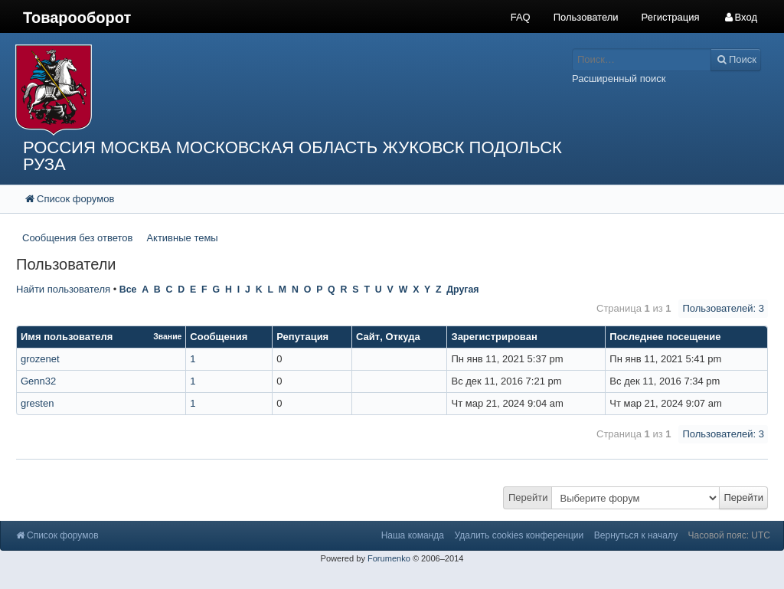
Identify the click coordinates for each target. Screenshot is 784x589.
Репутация (302, 336)
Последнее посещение (664, 336)
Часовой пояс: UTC (729, 535)
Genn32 (38, 381)
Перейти (528, 497)
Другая (462, 289)
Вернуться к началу (636, 535)
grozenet (40, 359)
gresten (37, 403)
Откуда (402, 336)
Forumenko (389, 558)
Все (128, 289)
